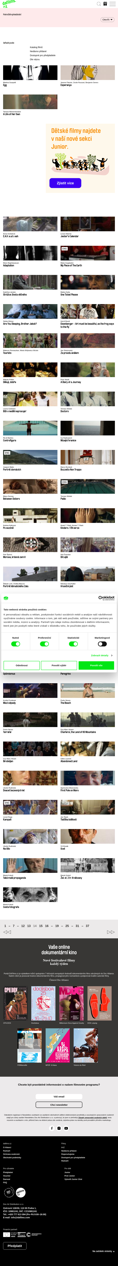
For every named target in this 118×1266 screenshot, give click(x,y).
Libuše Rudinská (9, 788)
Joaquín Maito (8, 467)
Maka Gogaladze (67, 263)
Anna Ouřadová (9, 234)
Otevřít (105, 19)
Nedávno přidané (38, 51)
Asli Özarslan (66, 554)
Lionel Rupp (7, 817)
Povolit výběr (59, 665)
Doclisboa (35, 1023)
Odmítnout (22, 665)
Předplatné (8, 1172)
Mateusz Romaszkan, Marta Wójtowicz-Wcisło (20, 350)
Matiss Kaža (65, 292)
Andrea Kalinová (9, 525)
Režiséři (64, 1161)
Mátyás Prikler (8, 380)
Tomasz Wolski (66, 409)
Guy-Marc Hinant (67, 729)
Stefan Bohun (8, 321)
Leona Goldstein (9, 409)
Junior (67, 1172)
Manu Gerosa (8, 496)
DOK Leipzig (92, 1023)
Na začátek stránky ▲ (103, 1251)
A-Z (62, 1147)
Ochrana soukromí (11, 1154)
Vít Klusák (64, 846)
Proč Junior (69, 1176)
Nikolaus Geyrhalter (68, 584)
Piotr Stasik (65, 380)
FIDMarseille (22, 1065)
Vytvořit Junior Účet (73, 1179)
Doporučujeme (67, 1154)
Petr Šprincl (7, 554)
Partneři (6, 1151)
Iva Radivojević (66, 438)
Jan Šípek (64, 817)
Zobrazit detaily (100, 655)
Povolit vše (96, 665)
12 (23, 926)
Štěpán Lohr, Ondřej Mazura (14, 584)
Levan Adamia (66, 234)
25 (67, 926)
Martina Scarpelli (9, 82)
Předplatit (15, 1246)
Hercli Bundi (65, 321)
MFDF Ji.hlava (51, 1065)
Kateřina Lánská (9, 292)
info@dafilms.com (20, 1217)
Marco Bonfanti (66, 467)
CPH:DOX (7, 1023)
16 (47, 926)
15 (40, 926)
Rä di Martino (8, 438)
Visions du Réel (79, 1065)
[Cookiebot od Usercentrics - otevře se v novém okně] (100, 598)
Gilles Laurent (66, 759)
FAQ (5, 1182)
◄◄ (31, 932)
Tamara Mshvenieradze (12, 112)
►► (87, 932)
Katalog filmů (36, 47)
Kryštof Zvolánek (9, 700)
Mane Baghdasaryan (11, 263)
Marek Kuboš (8, 875)
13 (29, 926)
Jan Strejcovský (67, 350)
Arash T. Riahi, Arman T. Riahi (72, 525)
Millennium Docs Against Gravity (71, 1023)
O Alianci (7, 1147)
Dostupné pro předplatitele (42, 55)
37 (87, 926)
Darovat (6, 1179)
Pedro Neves (66, 700)
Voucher (6, 1176)
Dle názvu (35, 59)
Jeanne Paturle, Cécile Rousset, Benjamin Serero (79, 82)
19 (57, 926)
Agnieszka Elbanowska (69, 788)
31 (77, 926)
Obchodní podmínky (12, 1158)
